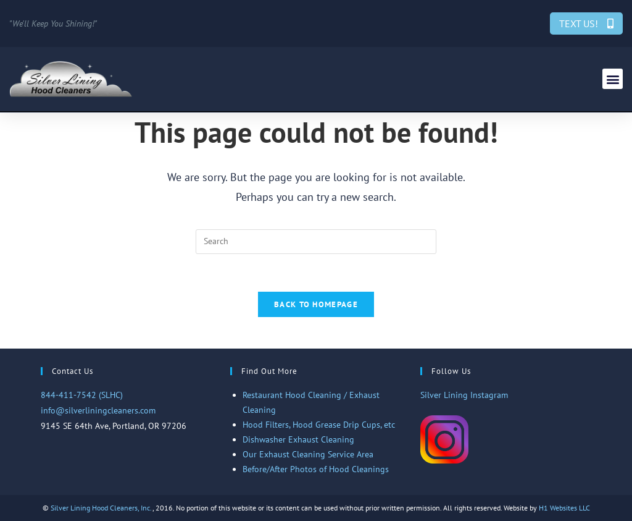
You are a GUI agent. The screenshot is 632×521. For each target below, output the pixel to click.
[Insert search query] (316, 241)
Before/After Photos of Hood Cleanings (316, 469)
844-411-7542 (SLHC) (82, 394)
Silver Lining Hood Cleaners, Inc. (101, 507)
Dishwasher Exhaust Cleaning (298, 439)
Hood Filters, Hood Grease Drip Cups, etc (319, 424)
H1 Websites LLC (564, 507)
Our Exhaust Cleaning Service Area (308, 454)
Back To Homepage (316, 304)
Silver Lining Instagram (464, 394)
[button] (612, 79)
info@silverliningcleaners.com (98, 410)
